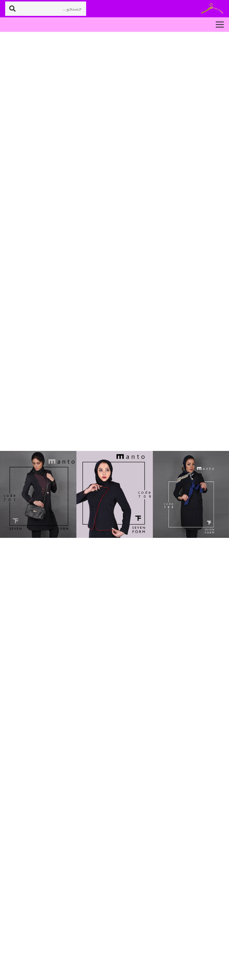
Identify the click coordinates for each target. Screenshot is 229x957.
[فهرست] (220, 24)
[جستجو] (12, 8)
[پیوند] (212, 8)
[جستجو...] (45, 8)
